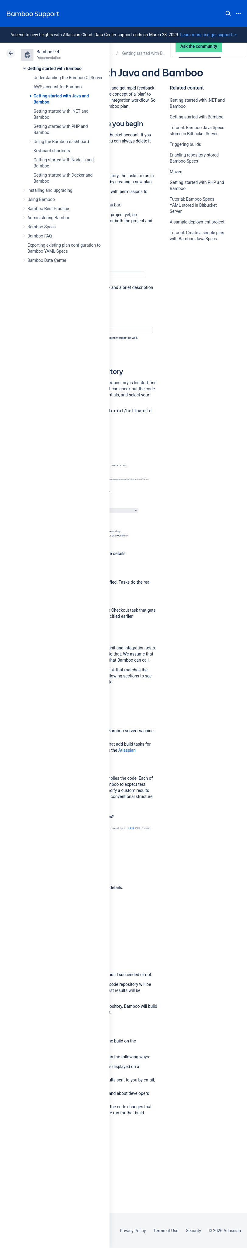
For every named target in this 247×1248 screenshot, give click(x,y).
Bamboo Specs (41, 226)
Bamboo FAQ (39, 236)
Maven (176, 171)
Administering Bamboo (48, 217)
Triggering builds (185, 144)
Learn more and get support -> (208, 34)
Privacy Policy (133, 1230)
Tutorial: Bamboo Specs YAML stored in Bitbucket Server (193, 205)
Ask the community (191, 298)
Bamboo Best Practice (48, 208)
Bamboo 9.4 (48, 51)
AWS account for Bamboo (57, 86)
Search (228, 13)
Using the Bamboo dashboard (61, 141)
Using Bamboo (41, 199)
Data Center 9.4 (201, 53)
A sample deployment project (197, 222)
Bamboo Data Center (46, 260)
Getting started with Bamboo (54, 68)
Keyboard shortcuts (51, 150)
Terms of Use (165, 1230)
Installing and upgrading (49, 190)
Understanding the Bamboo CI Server (68, 77)
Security (193, 1230)
